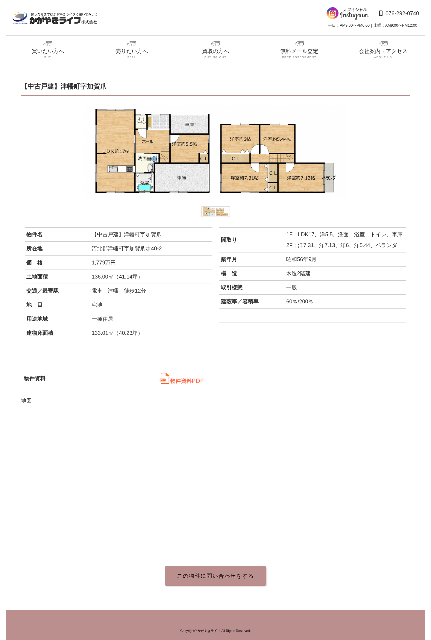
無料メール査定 (299, 50)
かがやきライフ (209, 631)
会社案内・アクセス (383, 50)
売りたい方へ (132, 50)
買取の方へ (215, 50)
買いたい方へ (48, 50)
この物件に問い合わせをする (215, 576)
